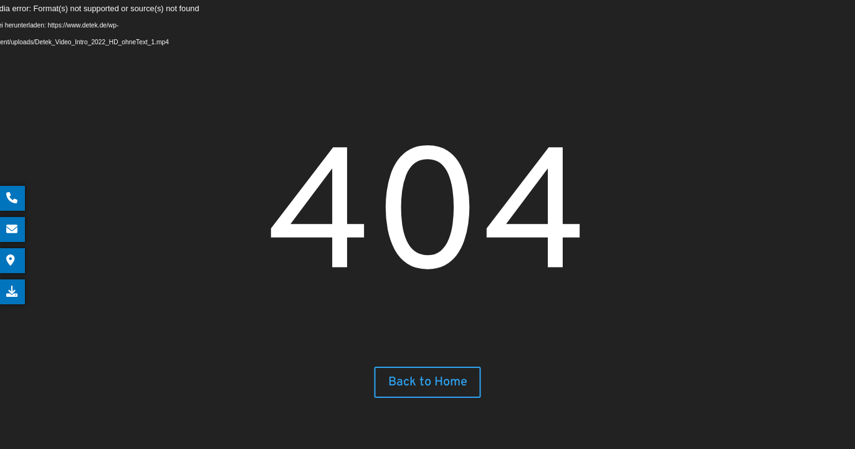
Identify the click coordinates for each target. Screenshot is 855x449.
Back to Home (427, 382)
